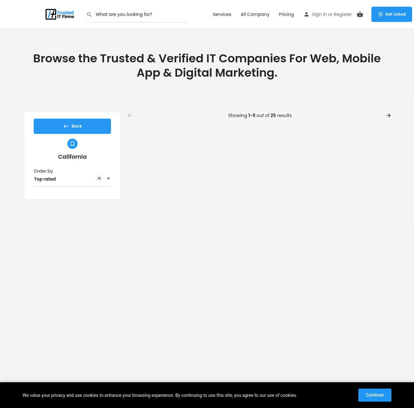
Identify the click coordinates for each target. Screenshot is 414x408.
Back (72, 128)
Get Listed (392, 14)
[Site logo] (60, 13)
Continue (375, 395)
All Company (255, 14)
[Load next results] (389, 115)
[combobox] (72, 184)
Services (222, 14)
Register (343, 14)
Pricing (286, 14)
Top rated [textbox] (68, 185)
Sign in (319, 14)
